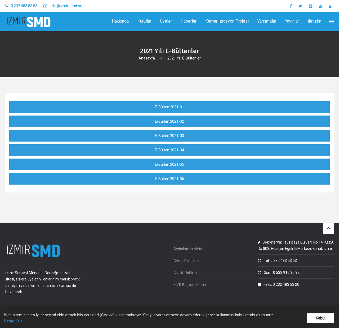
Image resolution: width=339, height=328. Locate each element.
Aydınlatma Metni (188, 249)
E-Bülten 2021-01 (169, 107)
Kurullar (144, 21)
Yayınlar (292, 21)
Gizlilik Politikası (186, 273)
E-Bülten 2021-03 (169, 136)
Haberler (189, 21)
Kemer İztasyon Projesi (227, 21)
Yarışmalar (266, 21)
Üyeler (166, 21)
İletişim (314, 21)
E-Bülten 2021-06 (169, 179)
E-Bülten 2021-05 (169, 164)
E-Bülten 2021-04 (169, 150)
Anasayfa (147, 58)
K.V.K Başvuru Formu (190, 285)
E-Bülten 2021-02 (169, 121)
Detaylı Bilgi (13, 321)
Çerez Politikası (186, 261)
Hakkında (120, 21)
